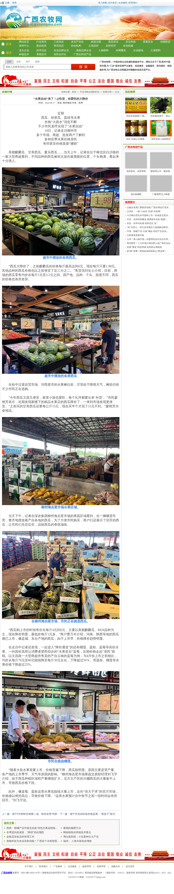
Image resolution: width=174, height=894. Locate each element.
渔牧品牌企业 (83, 50)
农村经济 (111, 45)
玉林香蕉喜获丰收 (135, 235)
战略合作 (115, 866)
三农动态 (59, 41)
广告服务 (57, 866)
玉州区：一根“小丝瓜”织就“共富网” (144, 211)
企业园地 (138, 50)
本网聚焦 (121, 50)
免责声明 (101, 866)
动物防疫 (165, 41)
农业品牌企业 (61, 50)
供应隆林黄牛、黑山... (161, 116)
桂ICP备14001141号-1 (31, 872)
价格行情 (107, 92)
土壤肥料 (156, 50)
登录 (14, 2)
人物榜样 (103, 50)
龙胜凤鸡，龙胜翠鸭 (136, 171)
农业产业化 (77, 41)
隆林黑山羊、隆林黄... (161, 171)
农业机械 (128, 45)
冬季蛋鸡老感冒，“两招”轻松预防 (25, 832)
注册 (7, 2)
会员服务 (123, 2)
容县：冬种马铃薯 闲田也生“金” (142, 223)
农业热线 (131, 41)
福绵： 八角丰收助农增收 (77, 841)
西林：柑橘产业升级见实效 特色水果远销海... (32, 828)
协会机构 (76, 45)
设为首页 (112, 2)
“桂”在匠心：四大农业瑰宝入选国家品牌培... (148, 227)
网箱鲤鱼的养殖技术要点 (77, 832)
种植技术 (24, 54)
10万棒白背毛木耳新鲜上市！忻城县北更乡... (148, 215)
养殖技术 (41, 54)
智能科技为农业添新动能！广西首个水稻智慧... (33, 841)
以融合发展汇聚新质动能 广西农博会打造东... (148, 207)
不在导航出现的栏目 (89, 92)
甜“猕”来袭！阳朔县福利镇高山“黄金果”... (147, 251)
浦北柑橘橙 (136, 194)
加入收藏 (102, 2)
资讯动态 (59, 45)
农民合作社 (60, 54)
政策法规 (96, 41)
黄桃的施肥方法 (72, 828)
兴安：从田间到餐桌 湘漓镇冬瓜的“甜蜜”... (147, 219)
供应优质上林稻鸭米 (161, 139)
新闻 (37, 61)
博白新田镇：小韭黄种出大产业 (81, 836)
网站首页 (24, 41)
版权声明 (86, 866)
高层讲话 (113, 41)
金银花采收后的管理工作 (20, 836)
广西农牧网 (6, 872)
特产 (28, 61)
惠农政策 (41, 45)
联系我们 (133, 2)
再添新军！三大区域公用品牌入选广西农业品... (149, 243)
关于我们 (29, 866)
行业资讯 (41, 41)
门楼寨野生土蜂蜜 (161, 194)
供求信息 (41, 50)
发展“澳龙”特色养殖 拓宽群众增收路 (144, 247)
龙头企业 (24, 50)
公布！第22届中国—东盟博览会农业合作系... (148, 239)
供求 (18, 61)
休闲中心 (24, 45)
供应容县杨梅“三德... (136, 116)
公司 (9, 61)
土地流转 (93, 45)
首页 (74, 92)
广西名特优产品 (82, 54)
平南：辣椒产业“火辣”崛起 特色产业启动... (147, 231)
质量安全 (148, 41)
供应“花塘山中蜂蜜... (136, 139)
